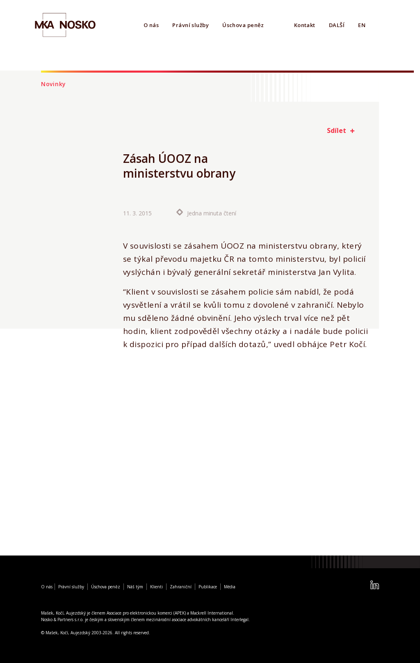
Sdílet (336, 130)
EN (361, 25)
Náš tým (135, 587)
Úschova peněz (243, 25)
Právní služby (190, 25)
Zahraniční (181, 587)
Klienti (156, 587)
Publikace (208, 587)
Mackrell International (211, 613)
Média (229, 587)
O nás (151, 25)
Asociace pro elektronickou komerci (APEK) (146, 613)
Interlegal (240, 619)
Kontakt (304, 25)
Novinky (53, 84)
